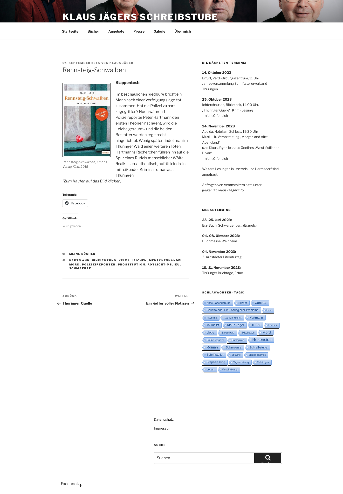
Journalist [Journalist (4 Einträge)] (213, 325)
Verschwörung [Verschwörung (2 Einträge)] (229, 369)
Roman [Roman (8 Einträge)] (212, 347)
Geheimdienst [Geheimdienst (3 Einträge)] (233, 317)
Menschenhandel (166, 260)
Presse (138, 31)
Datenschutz (164, 419)
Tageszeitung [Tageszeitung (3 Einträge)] (241, 362)
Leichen (139, 260)
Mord (74, 264)
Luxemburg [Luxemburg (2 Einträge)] (228, 332)
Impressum (163, 428)
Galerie (159, 31)
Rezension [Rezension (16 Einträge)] (262, 339)
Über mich (182, 31)
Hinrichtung (104, 260)
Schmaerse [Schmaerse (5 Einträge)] (233, 347)
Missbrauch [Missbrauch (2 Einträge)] (248, 332)
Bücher (93, 31)
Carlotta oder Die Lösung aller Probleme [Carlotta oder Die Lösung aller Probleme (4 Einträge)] (233, 310)
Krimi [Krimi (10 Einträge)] (256, 325)
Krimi (124, 260)
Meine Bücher (82, 254)
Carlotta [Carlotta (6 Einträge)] (260, 303)
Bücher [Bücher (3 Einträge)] (242, 302)
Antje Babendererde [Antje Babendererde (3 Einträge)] (219, 302)
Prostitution (131, 264)
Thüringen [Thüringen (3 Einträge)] (263, 362)
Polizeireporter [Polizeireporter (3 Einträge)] (215, 340)
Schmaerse (80, 268)
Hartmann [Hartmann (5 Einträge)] (256, 317)
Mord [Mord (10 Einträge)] (266, 332)
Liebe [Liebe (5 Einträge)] (210, 332)
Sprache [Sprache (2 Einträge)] (236, 355)
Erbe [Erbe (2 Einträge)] (269, 310)
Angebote (116, 31)
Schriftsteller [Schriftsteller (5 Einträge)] (215, 354)
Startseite (70, 31)
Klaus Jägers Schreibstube (140, 17)
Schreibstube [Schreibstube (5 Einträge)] (258, 347)
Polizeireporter (99, 264)
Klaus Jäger (121, 63)
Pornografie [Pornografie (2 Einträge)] (238, 340)
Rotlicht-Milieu (164, 264)
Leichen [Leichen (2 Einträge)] (272, 325)
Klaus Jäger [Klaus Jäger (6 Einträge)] (235, 325)
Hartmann (79, 260)
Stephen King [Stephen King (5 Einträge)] (216, 362)
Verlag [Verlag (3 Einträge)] (210, 369)
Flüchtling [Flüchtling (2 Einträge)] (212, 317)
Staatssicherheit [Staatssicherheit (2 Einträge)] (257, 355)
